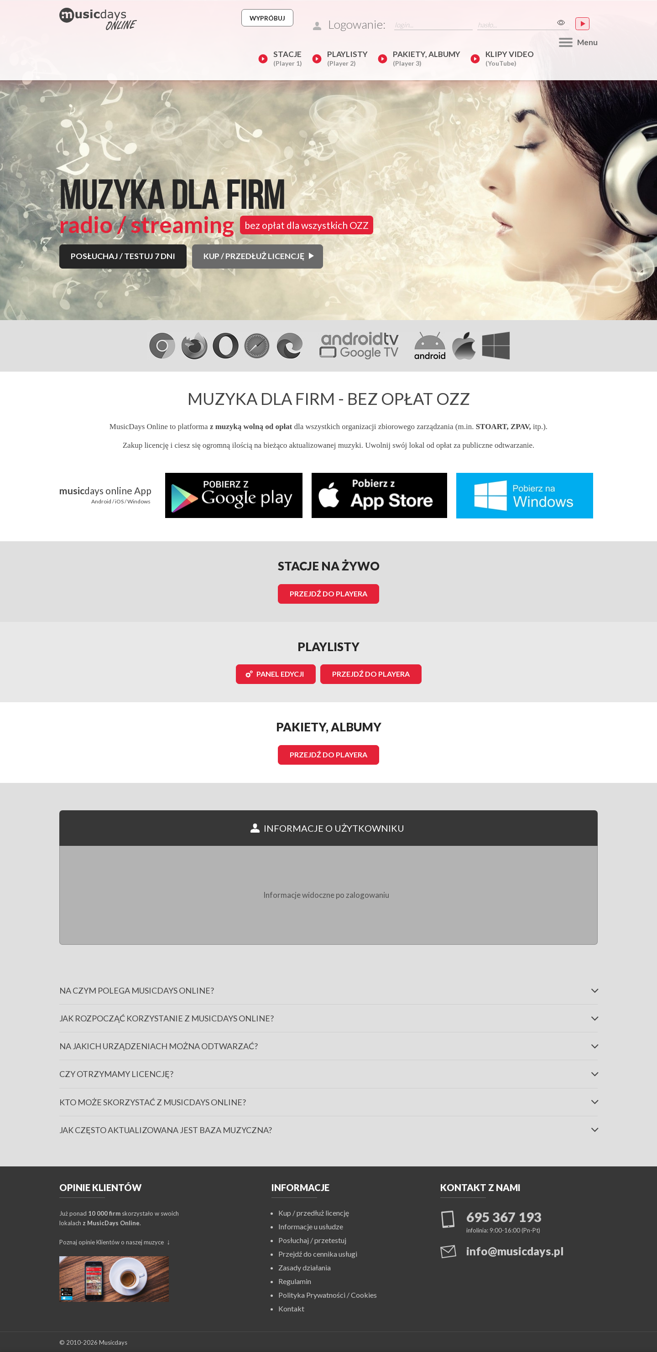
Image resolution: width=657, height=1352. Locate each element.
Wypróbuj (356, 18)
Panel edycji (274, 673)
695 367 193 (504, 1216)
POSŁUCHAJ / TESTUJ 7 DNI (124, 191)
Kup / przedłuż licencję (313, 1211)
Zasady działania (304, 1266)
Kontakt (291, 1307)
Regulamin (294, 1280)
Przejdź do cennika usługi (317, 1252)
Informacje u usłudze (310, 1225)
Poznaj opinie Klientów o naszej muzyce (112, 1241)
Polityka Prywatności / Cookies (327, 1294)
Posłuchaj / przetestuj (312, 1239)
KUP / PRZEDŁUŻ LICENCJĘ (257, 191)
